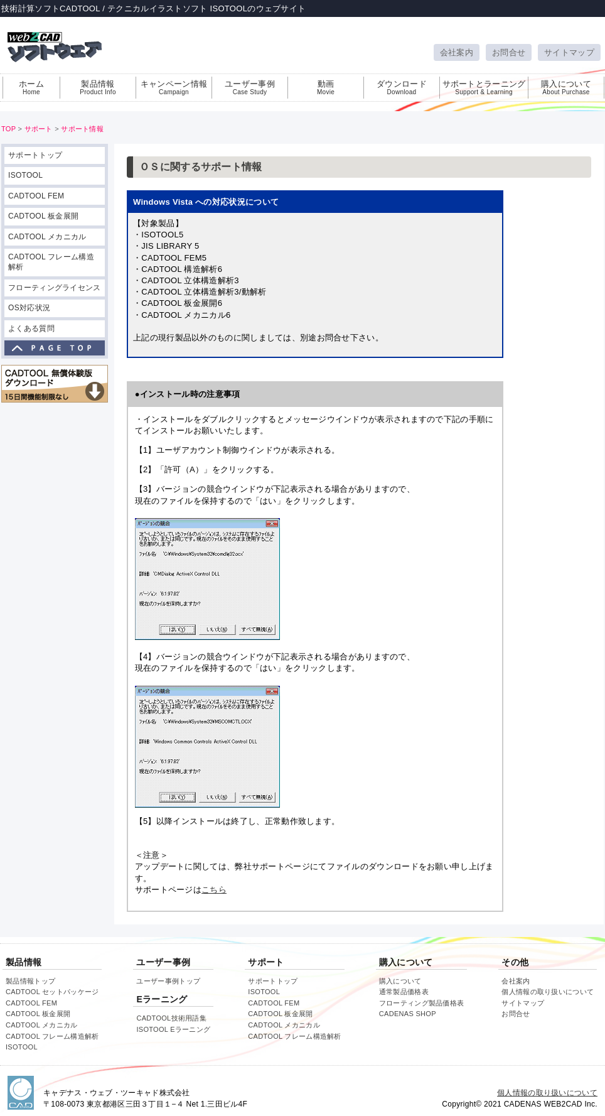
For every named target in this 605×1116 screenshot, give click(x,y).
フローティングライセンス (54, 287)
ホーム (31, 87)
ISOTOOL (25, 175)
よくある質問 (31, 328)
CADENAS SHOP (407, 1013)
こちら (214, 889)
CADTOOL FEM (36, 196)
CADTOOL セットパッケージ (52, 991)
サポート (38, 129)
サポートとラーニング (484, 87)
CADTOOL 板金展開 (43, 216)
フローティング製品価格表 (421, 1003)
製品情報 (98, 87)
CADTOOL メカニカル (47, 236)
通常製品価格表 (404, 991)
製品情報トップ (30, 981)
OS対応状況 (29, 307)
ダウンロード (402, 87)
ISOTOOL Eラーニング (173, 1029)
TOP (8, 129)
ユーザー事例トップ (168, 981)
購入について (566, 87)
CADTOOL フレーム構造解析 (51, 261)
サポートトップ (35, 155)
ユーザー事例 (250, 87)
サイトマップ (569, 52)
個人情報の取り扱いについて (547, 991)
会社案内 (456, 52)
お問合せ (508, 52)
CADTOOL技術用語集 (171, 1018)
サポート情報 (82, 129)
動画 (326, 87)
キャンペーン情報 (174, 87)
